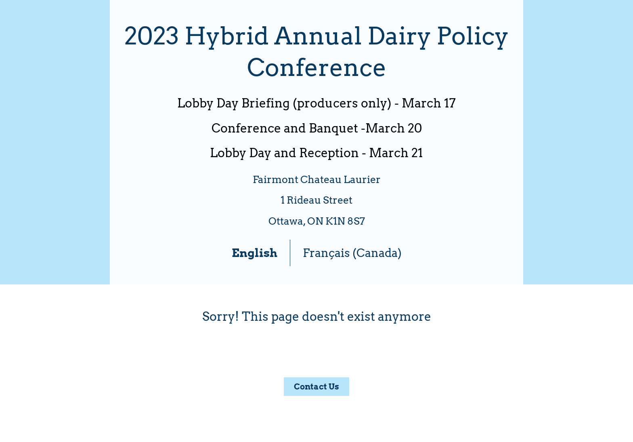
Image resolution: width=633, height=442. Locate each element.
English (254, 253)
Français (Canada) (352, 253)
